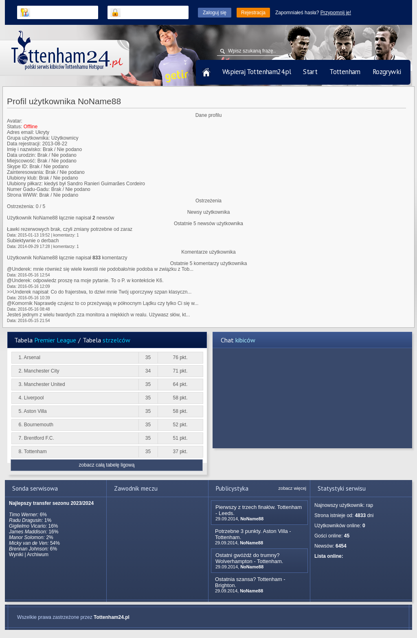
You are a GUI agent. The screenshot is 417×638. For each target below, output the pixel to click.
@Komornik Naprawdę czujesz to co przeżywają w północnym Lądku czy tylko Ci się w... (102, 303)
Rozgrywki (387, 71)
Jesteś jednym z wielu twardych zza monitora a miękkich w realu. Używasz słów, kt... (98, 315)
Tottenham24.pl (111, 617)
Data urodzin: (21, 155)
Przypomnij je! (335, 12)
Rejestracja (253, 12)
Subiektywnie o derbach (33, 240)
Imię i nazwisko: (24, 149)
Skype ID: (17, 166)
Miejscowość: (21, 161)
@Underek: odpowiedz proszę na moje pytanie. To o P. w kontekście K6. (85, 280)
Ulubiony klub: (22, 178)
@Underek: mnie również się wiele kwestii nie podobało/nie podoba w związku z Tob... (100, 269)
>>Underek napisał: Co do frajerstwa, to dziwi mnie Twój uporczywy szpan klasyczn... (99, 292)
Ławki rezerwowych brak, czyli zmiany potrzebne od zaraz (69, 229)
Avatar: (14, 121)
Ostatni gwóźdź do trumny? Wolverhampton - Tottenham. (249, 558)
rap (369, 505)
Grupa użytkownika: (28, 138)
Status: (14, 126)
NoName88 (251, 518)
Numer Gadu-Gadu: (28, 189)
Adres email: (20, 132)
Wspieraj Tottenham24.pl (256, 71)
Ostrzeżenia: (20, 206)
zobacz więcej (292, 488)
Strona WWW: (22, 195)
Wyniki (16, 554)
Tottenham (344, 71)
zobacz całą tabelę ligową (107, 465)
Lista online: (328, 556)
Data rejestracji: (24, 144)
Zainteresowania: (25, 172)
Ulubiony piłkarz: (25, 183)
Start (310, 71)
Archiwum (37, 554)
